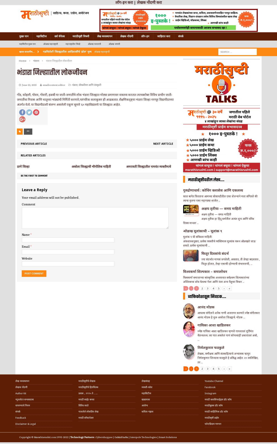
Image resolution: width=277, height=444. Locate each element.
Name (26, 235)
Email (26, 247)
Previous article (34, 143)
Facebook (210, 387)
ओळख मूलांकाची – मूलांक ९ (202, 231)
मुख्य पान (23, 36)
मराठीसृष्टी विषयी (81, 36)
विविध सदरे (83, 405)
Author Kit (20, 393)
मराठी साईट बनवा (86, 399)
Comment (28, 204)
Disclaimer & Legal (25, 423)
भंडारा (75, 85)
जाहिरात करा (163, 36)
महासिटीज (41, 36)
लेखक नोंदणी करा (149, 2)
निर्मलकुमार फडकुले (211, 347)
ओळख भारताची (94, 44)
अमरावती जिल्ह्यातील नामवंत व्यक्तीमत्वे (148, 166)
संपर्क (181, 36)
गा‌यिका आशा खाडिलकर (214, 325)
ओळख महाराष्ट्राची (50, 44)
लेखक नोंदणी (126, 36)
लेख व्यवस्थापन (104, 36)
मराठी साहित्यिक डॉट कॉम (216, 411)
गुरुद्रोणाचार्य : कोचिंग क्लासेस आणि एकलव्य (213, 190)
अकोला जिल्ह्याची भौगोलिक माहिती (91, 166)
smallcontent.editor (54, 85)
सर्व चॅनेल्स (59, 36)
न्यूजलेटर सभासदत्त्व (24, 399)
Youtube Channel (214, 381)
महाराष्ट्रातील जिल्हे (73, 44)
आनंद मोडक (206, 307)
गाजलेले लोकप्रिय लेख (88, 411)
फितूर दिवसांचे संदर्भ (215, 253)
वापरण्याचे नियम (22, 405)
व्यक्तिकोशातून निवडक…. (207, 297)
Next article (163, 143)
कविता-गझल (147, 411)
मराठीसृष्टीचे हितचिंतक (88, 387)
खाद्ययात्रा (146, 399)
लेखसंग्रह (146, 381)
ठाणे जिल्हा (23, 166)
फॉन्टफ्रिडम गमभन (213, 423)
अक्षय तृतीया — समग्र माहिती (221, 208)
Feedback (20, 417)
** (28, 131)
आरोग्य (145, 405)
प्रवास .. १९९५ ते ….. (87, 393)
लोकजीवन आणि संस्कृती (90, 85)
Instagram (210, 393)
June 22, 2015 (29, 85)
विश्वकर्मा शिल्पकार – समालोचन (205, 271)
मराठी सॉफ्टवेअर (85, 417)
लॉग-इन (145, 36)
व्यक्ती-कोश (147, 387)
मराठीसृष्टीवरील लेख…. (206, 180)
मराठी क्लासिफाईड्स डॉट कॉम (218, 399)
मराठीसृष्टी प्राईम (212, 417)
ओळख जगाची (114, 44)
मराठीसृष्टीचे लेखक (86, 381)
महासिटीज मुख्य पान (27, 44)
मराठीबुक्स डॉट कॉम (214, 405)
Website (27, 258)
